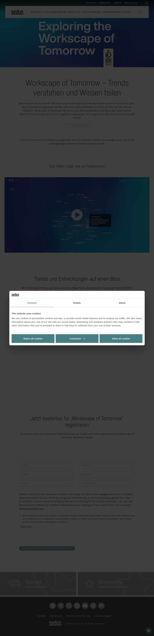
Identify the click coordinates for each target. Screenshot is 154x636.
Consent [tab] (32, 303)
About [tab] (122, 303)
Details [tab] (77, 303)
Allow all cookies (121, 338)
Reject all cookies (33, 338)
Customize (77, 338)
